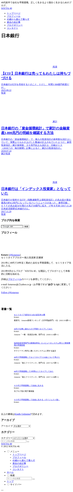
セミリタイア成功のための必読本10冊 (29, 315)
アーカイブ (6, 426)
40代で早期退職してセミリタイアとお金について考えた (37, 357)
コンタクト (18, 469)
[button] (28, 441)
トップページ (19, 454)
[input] (13, 441)
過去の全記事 (19, 463)
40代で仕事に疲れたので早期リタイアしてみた (33, 329)
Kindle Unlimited (23, 414)
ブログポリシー (20, 466)
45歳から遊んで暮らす (23, 460)
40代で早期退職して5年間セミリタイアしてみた (34, 371)
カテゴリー (6, 438)
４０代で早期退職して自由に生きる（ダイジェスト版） (37, 400)
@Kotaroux (14, 255)
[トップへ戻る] (2, 490)
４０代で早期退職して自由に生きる (28, 385)
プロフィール (15, 279)
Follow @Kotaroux (10, 292)
